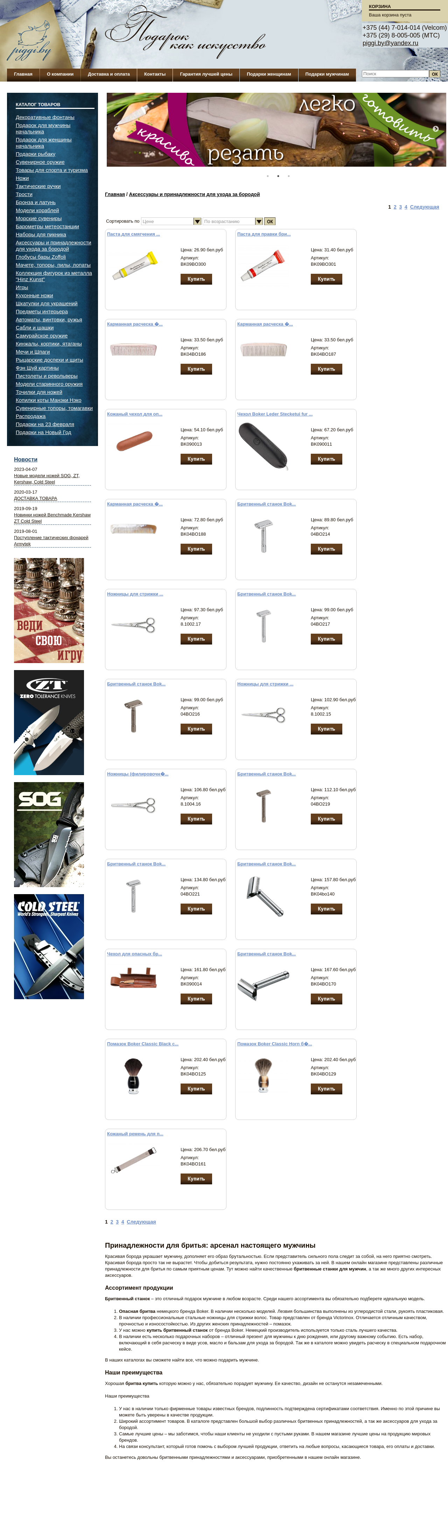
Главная (23, 74)
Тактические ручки (38, 186)
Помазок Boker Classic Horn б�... (274, 1043)
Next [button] (435, 129)
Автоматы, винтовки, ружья (49, 319)
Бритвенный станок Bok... (266, 504)
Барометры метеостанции (47, 226)
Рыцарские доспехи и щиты (49, 360)
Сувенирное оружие (40, 162)
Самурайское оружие (42, 336)
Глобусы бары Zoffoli (41, 257)
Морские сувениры (39, 218)
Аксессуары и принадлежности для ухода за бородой (194, 194)
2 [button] (278, 176)
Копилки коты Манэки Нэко (49, 400)
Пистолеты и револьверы (47, 376)
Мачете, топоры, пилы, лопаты (53, 265)
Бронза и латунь (36, 202)
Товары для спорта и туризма (52, 170)
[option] (276, 133)
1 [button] (267, 176)
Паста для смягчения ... (133, 234)
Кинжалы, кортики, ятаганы (49, 344)
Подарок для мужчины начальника (43, 128)
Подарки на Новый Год (43, 432)
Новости (25, 459)
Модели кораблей (37, 210)
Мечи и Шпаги (33, 352)
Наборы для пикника (41, 234)
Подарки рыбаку (35, 154)
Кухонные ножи (34, 295)
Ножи (22, 178)
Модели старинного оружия (49, 384)
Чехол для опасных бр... (134, 953)
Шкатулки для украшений (47, 303)
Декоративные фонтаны (45, 117)
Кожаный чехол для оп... (134, 414)
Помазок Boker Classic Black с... (142, 1043)
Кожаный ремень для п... (135, 1133)
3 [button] (288, 176)
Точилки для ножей (39, 392)
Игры (22, 287)
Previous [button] (117, 129)
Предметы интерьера (42, 311)
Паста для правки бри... (264, 234)
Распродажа (31, 416)
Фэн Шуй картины (37, 368)
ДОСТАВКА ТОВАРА (35, 498)
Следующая (424, 207)
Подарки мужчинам (327, 74)
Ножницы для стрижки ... (135, 594)
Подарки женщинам (269, 74)
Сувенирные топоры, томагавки (54, 408)
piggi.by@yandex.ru (390, 43)
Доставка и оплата (109, 74)
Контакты (155, 74)
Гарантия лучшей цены (206, 74)
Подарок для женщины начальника (44, 143)
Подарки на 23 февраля (45, 424)
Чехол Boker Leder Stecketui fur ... (275, 414)
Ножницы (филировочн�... (137, 774)
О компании (60, 74)
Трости (24, 194)
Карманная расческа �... (135, 324)
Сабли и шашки (35, 327)
